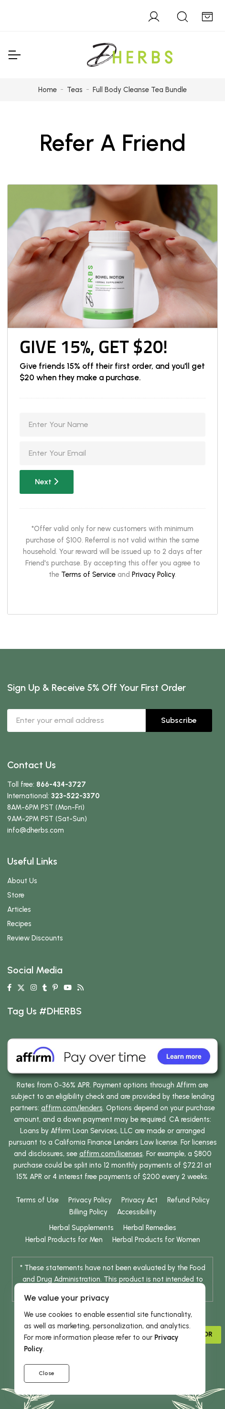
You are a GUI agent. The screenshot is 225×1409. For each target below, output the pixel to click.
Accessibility (136, 1212)
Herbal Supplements (81, 1227)
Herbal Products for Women (156, 1239)
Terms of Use (37, 1200)
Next (46, 481)
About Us (22, 881)
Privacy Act (139, 1200)
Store (15, 895)
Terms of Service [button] (88, 574)
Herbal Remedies (149, 1227)
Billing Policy (88, 1212)
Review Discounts (35, 938)
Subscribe (179, 720)
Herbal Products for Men (64, 1239)
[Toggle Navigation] (14, 55)
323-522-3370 (75, 796)
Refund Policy (188, 1200)
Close (46, 1373)
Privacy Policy (153, 574)
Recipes (19, 923)
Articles (19, 909)
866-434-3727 (61, 784)
